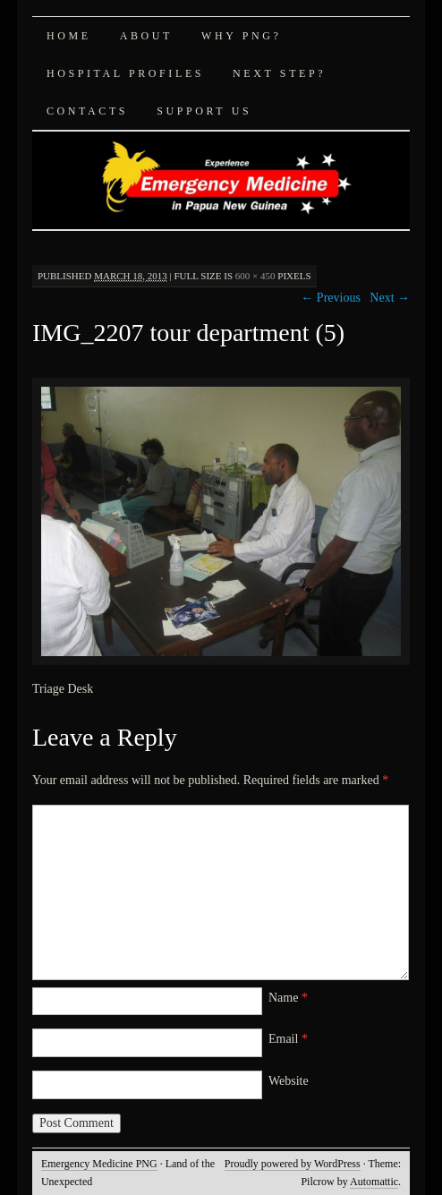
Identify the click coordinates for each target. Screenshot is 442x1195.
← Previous (331, 297)
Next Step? (279, 73)
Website (288, 1081)
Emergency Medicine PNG (99, 1163)
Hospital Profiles (125, 73)
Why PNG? (241, 36)
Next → (390, 297)
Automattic (374, 1181)
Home (69, 36)
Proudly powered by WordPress (293, 1163)
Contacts (87, 111)
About (146, 36)
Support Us (204, 111)
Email (288, 1039)
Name (288, 997)
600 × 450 (255, 275)
